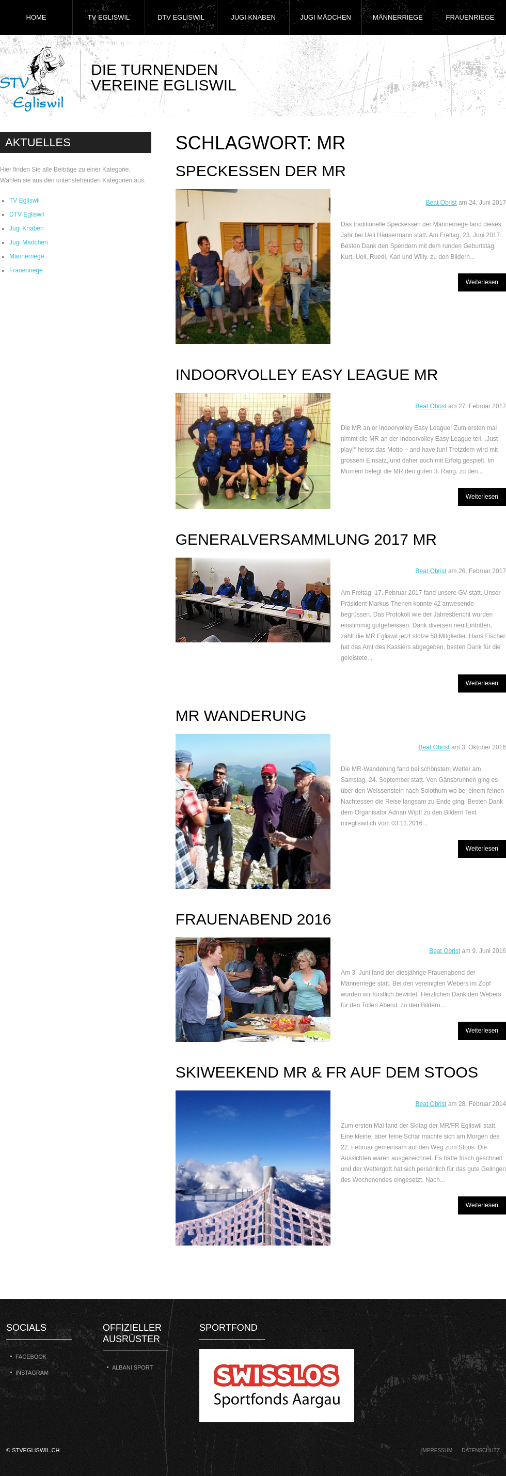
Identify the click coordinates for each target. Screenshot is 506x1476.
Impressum (437, 1450)
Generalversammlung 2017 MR (306, 539)
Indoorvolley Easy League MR (307, 374)
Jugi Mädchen (325, 17)
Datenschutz (481, 1450)
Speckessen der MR (261, 170)
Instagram (32, 1373)
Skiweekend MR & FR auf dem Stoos (327, 1072)
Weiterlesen (482, 282)
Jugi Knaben (253, 17)
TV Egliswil (109, 17)
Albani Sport (132, 1367)
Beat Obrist (441, 202)
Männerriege (398, 17)
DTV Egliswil (180, 17)
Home (36, 17)
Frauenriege (470, 17)
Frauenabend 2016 (253, 919)
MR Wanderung (241, 715)
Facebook (30, 1357)
